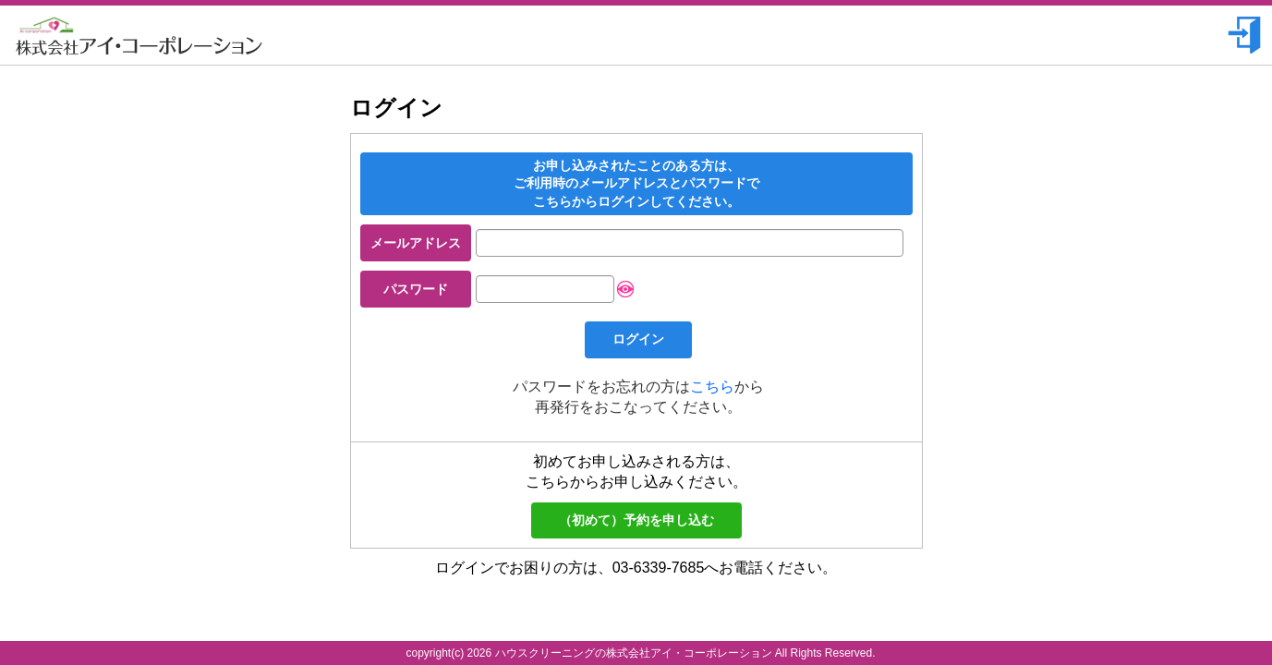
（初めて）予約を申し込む (636, 520)
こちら (712, 386)
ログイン (638, 339)
